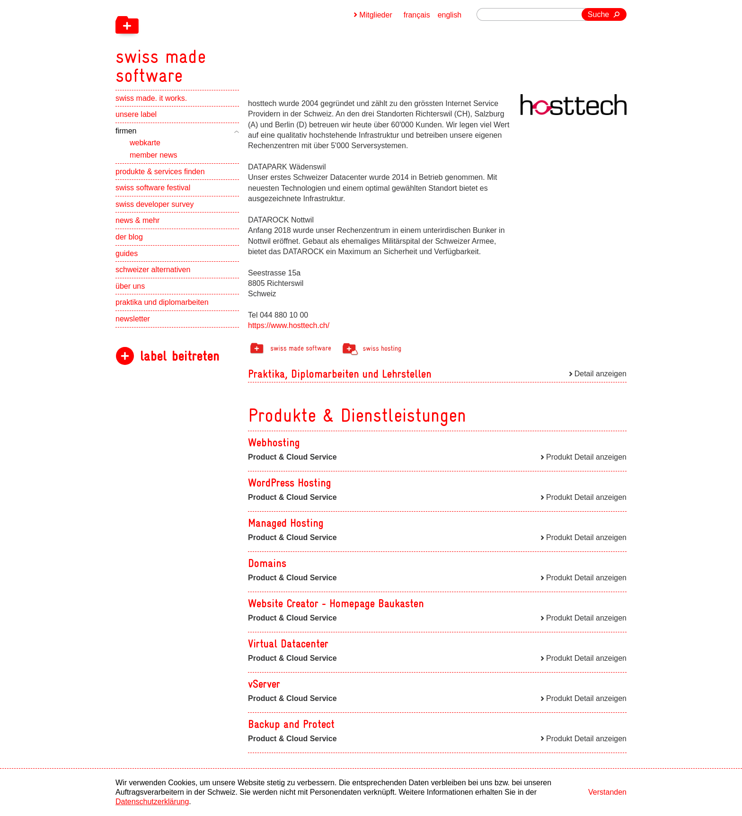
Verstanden (607, 792)
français (417, 15)
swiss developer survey (154, 204)
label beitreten (179, 356)
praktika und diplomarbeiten (162, 303)
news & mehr (137, 221)
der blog (129, 237)
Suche (598, 14)
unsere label (136, 115)
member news (153, 155)
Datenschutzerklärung (152, 802)
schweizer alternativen (152, 270)
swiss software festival (152, 188)
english (450, 15)
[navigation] (210, 42)
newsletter (132, 319)
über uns (130, 286)
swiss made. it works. (151, 98)
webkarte (145, 143)
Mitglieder (375, 15)
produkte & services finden (160, 172)
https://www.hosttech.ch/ (289, 325)
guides (126, 253)
